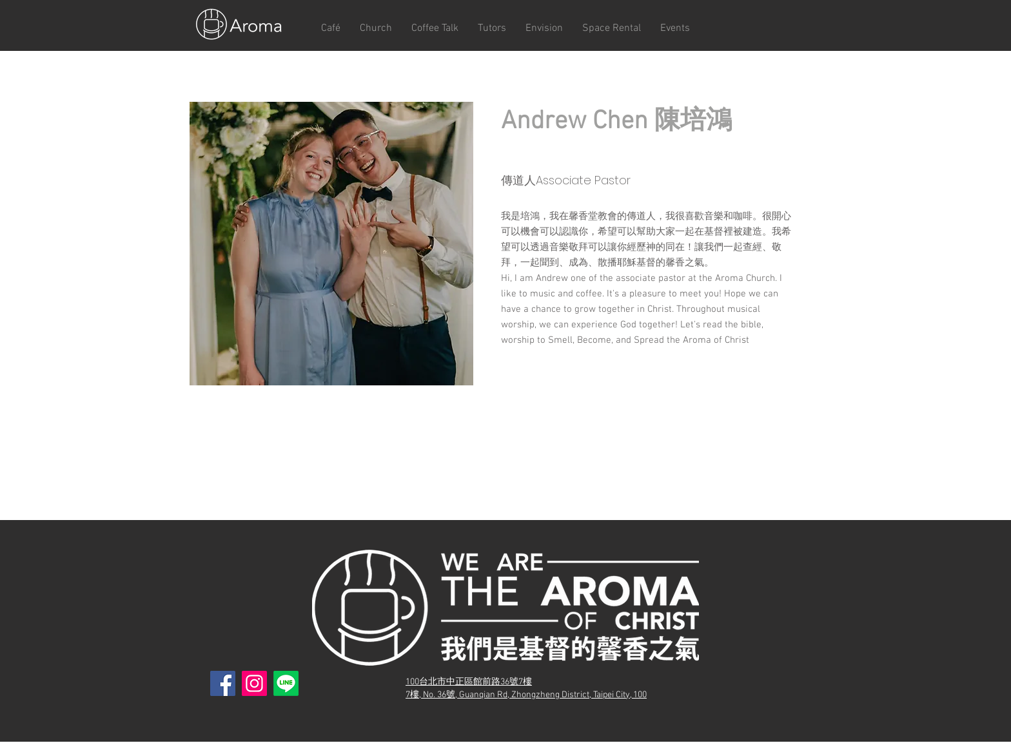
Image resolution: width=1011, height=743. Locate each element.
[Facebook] (222, 683)
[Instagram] (254, 683)
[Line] (286, 683)
